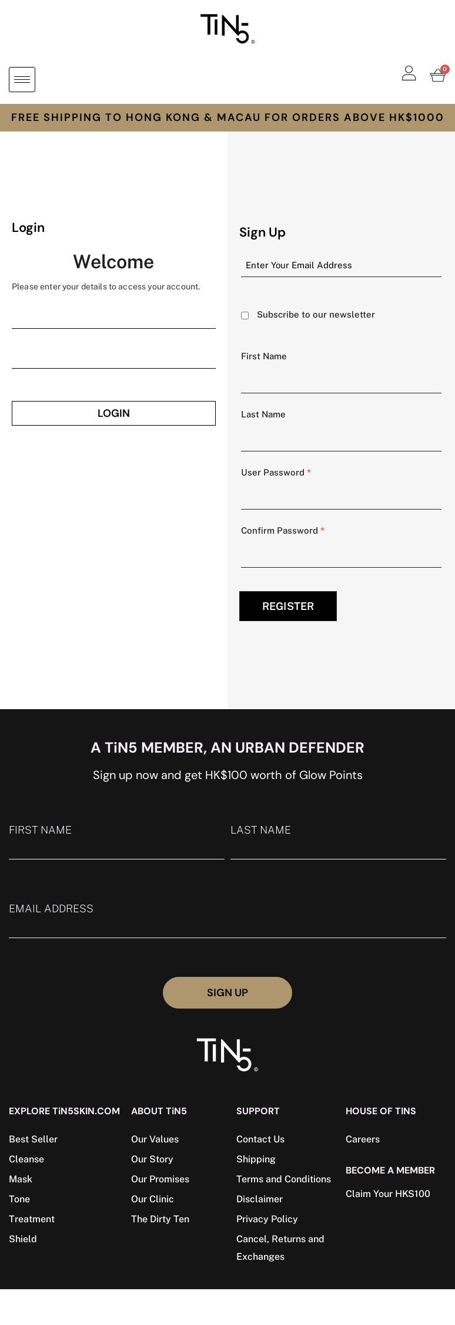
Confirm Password (282, 530)
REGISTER (288, 606)
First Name (264, 356)
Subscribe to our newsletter (316, 314)
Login (114, 413)
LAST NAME (338, 842)
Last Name (263, 414)
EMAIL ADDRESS (227, 920)
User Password (276, 472)
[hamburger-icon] (22, 79)
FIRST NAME (117, 842)
